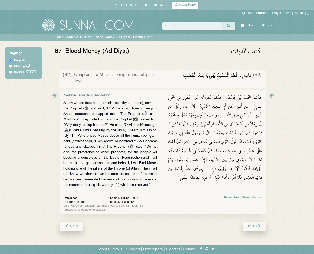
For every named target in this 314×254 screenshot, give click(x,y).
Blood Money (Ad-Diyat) (112, 37)
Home (59, 37)
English (19, 60)
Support (133, 249)
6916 (71, 226)
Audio (299, 13)
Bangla (25, 72)
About (104, 249)
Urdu (22, 66)
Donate (189, 249)
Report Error (232, 197)
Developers (153, 249)
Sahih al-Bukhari (79, 37)
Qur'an (247, 13)
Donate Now (185, 5)
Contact (173, 249)
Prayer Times (281, 13)
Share (246, 197)
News (117, 249)
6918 (254, 226)
